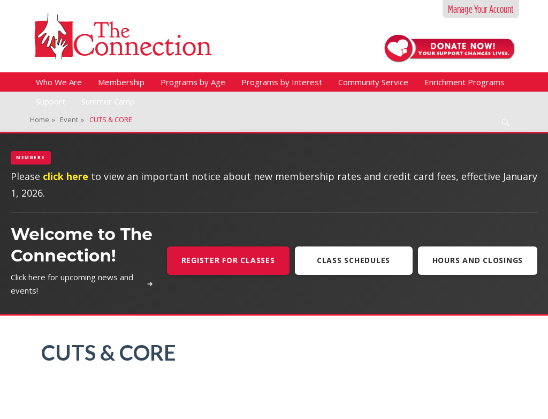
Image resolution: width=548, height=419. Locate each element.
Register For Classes (228, 260)
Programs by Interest (281, 82)
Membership (121, 82)
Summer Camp (108, 101)
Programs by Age (193, 82)
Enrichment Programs (464, 82)
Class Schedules (353, 260)
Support (50, 101)
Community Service (373, 82)
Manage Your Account (481, 9)
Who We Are (59, 82)
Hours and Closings (477, 260)
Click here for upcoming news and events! (82, 284)
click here (65, 176)
